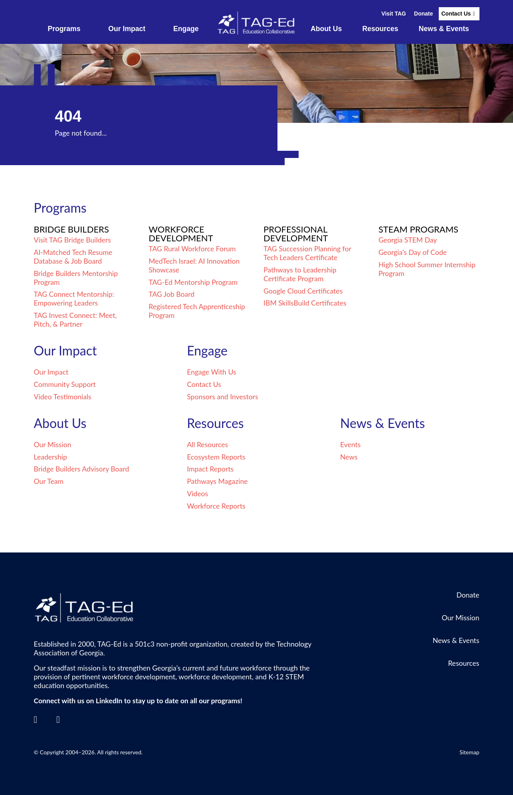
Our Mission (52, 444)
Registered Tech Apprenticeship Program (197, 311)
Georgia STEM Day (407, 240)
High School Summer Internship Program (426, 269)
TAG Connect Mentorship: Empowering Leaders (74, 298)
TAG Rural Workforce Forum (192, 249)
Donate (423, 13)
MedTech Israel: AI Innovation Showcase (194, 265)
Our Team (49, 481)
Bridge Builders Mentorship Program (76, 277)
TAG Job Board (171, 294)
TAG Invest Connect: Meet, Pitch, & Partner (75, 319)
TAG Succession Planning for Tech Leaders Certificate (307, 253)
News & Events (444, 29)
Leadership (50, 457)
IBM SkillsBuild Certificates (304, 303)
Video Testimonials (62, 397)
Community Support (65, 384)
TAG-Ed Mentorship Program (193, 282)
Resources (380, 29)
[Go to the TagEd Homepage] (257, 23)
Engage (186, 29)
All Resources (207, 444)
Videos (197, 493)
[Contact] (58, 719)
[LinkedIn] (36, 719)
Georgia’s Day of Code (412, 252)
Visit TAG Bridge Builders (72, 240)
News (349, 457)
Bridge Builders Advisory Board (81, 469)
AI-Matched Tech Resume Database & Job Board (73, 256)
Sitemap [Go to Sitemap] (469, 752)
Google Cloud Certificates (303, 291)
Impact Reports (210, 469)
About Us (326, 29)
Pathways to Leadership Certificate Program (299, 274)
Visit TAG (393, 13)
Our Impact (126, 29)
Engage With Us (211, 372)
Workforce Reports (216, 506)
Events (350, 444)
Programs (64, 29)
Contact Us (456, 13)
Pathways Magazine (217, 481)
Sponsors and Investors (222, 397)
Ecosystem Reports (216, 457)
